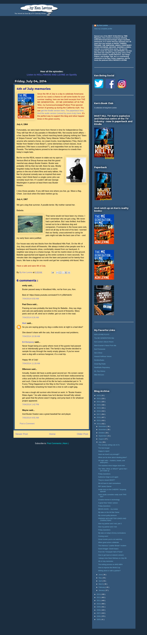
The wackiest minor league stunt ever (111, 465)
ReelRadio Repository (102, 367)
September (103, 436)
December (103, 426)
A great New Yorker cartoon (108, 503)
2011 (99, 600)
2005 (99, 619)
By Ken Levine (102, 25)
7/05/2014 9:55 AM (30, 418)
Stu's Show (98, 353)
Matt (24, 323)
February (102, 587)
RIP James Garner (104, 486)
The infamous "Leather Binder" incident (112, 546)
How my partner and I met (107, 527)
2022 (99, 398)
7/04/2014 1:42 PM (30, 404)
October (102, 433)
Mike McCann (99, 375)
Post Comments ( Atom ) (58, 443)
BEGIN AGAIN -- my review (108, 509)
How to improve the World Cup (109, 567)
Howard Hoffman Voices (102, 356)
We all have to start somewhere (109, 483)
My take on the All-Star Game (108, 512)
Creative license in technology (109, 500)
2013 (99, 594)
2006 (99, 616)
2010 (99, 604)
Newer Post (21, 434)
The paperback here (74, 111)
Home (52, 434)
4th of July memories (105, 561)
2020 (99, 405)
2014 (99, 424)
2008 (99, 610)
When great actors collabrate (108, 542)
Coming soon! (103, 536)
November (103, 429)
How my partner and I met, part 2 (110, 523)
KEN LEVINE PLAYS (101, 334)
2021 (99, 402)
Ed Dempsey (28, 342)
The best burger (104, 448)
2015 (99, 420)
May (100, 578)
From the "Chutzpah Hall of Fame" (110, 552)
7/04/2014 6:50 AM (30, 299)
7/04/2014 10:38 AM (31, 336)
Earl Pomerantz (99, 349)
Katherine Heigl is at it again (108, 477)
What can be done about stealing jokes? (112, 457)
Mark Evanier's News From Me (105, 345)
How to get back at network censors (111, 555)
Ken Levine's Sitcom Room (104, 342)
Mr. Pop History (99, 371)
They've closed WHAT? (106, 480)
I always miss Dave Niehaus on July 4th (112, 558)
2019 (99, 408)
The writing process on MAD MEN (110, 564)
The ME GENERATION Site (104, 338)
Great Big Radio (100, 364)
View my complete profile (103, 29)
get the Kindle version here (53, 111)
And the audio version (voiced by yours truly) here (59, 113)
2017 (99, 414)
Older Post (82, 434)
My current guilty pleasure (107, 515)
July (100, 442)
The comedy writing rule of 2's (108, 445)
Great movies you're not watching (110, 539)
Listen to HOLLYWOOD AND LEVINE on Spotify (52, 74)
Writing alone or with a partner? (109, 571)
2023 (99, 395)
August (101, 439)
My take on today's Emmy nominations (112, 533)
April (100, 581)
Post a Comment (27, 424)
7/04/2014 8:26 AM (30, 317)
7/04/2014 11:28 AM (31, 363)
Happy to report (103, 451)
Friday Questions (104, 474)
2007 (99, 613)
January (102, 590)
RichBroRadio (99, 360)
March (101, 584)
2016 (99, 417)
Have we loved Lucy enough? (108, 454)
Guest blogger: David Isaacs (108, 549)
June (101, 575)
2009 (99, 607)
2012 (99, 597)
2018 (99, 411)
